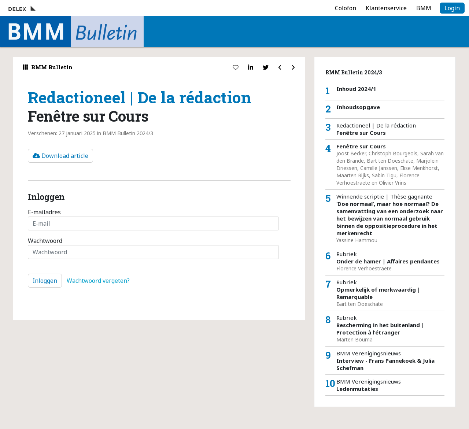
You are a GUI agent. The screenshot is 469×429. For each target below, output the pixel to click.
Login (452, 8)
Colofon (345, 8)
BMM (423, 8)
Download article (60, 156)
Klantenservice (386, 8)
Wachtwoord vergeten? (98, 281)
